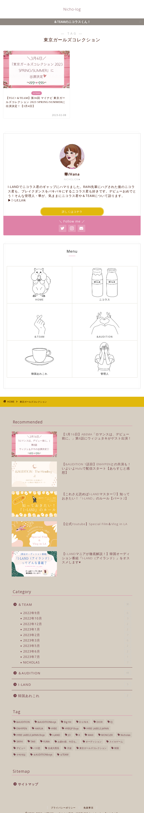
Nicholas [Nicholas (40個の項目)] (125, 735)
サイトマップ (28, 784)
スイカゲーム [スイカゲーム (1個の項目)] (116, 741)
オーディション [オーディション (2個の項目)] (93, 741)
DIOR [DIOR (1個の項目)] (100, 722)
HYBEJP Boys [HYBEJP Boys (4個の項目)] (72, 728)
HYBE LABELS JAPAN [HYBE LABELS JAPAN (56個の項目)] (97, 728)
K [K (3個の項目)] (79, 735)
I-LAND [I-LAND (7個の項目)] (56, 735)
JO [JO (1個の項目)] (69, 735)
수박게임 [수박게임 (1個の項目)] (20, 754)
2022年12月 (77, 624)
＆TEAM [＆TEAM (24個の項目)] (64, 754)
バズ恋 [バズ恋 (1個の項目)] (36, 748)
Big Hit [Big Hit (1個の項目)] (67, 722)
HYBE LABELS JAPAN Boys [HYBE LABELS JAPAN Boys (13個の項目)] (30, 735)
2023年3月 (77, 640)
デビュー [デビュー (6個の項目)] (20, 748)
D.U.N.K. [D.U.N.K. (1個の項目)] (84, 722)
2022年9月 (77, 613)
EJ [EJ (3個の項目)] (111, 722)
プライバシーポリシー (63, 807)
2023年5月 (77, 646)
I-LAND (74, 684)
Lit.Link (20, 200)
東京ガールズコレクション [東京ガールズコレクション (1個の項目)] (92, 748)
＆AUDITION (74, 672)
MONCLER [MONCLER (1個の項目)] (107, 735)
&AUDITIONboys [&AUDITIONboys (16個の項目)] (47, 722)
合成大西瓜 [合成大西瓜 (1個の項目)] (53, 748)
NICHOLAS (77, 662)
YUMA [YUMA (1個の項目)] (46, 741)
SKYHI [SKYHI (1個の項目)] (19, 741)
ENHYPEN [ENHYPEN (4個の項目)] (21, 728)
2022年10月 (77, 618)
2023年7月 (77, 657)
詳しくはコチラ (72, 212)
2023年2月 (77, 635)
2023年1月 (77, 629)
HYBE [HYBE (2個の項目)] (54, 728)
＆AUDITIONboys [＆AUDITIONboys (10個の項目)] (42, 754)
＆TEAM (74, 604)
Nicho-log (72, 9)
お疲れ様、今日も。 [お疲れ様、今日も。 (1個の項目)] (68, 741)
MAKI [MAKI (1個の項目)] (90, 735)
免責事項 (88, 807)
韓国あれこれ (74, 695)
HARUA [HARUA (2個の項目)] (39, 728)
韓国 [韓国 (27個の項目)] (116, 748)
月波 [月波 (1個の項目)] (69, 748)
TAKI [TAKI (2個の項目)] (33, 741)
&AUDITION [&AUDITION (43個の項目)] (23, 722)
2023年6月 (77, 651)
